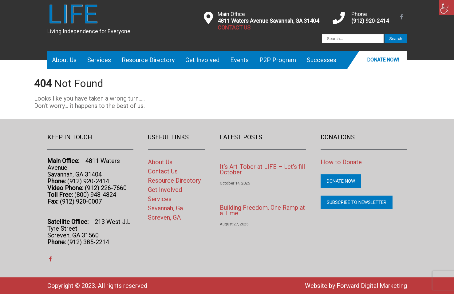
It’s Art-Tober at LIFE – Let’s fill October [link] (262, 169)
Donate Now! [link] (383, 60)
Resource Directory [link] (148, 60)
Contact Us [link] (163, 171)
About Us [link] (64, 60)
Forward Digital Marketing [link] (372, 285)
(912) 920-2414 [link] (370, 21)
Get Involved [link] (202, 60)
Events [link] (239, 60)
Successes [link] (321, 60)
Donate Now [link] (341, 181)
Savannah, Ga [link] (165, 208)
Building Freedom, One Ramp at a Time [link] (262, 210)
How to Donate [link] (341, 162)
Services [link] (99, 60)
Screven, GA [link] (164, 217)
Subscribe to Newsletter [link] (356, 202)
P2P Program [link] (277, 60)
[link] (446, 7)
